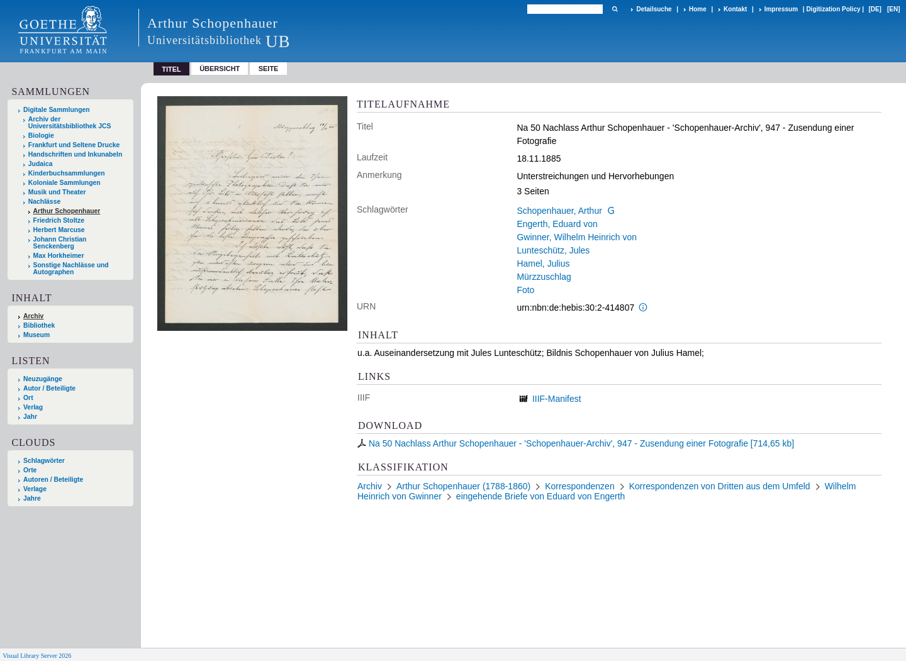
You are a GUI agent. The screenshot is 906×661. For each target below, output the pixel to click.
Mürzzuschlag (544, 277)
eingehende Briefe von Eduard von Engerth (540, 496)
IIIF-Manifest (556, 399)
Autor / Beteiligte (49, 388)
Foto (525, 290)
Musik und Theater (57, 192)
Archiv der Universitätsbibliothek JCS (69, 123)
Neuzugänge (42, 378)
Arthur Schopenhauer (67, 211)
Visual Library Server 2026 (37, 655)
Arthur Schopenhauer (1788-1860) (463, 486)
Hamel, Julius (543, 263)
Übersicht (219, 68)
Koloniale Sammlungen (64, 182)
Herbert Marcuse (59, 229)
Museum (36, 334)
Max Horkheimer (58, 255)
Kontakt (735, 9)
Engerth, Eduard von (557, 224)
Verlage (35, 489)
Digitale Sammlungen (56, 109)
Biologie (41, 135)
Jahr (30, 416)
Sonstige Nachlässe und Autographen (71, 268)
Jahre (32, 498)
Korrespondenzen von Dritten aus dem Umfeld (719, 486)
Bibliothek (39, 325)
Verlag (33, 407)
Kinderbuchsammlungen (66, 173)
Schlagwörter (44, 460)
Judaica (40, 163)
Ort (28, 397)
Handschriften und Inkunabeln (75, 154)
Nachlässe (44, 201)
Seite (269, 68)
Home (698, 9)
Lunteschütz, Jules (553, 250)
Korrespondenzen (580, 486)
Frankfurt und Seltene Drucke (74, 145)
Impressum (781, 9)
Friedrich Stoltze (58, 220)
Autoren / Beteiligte (53, 479)
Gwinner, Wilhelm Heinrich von (577, 237)
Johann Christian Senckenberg (60, 243)
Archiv (33, 316)
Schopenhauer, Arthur (559, 211)
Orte (29, 470)
